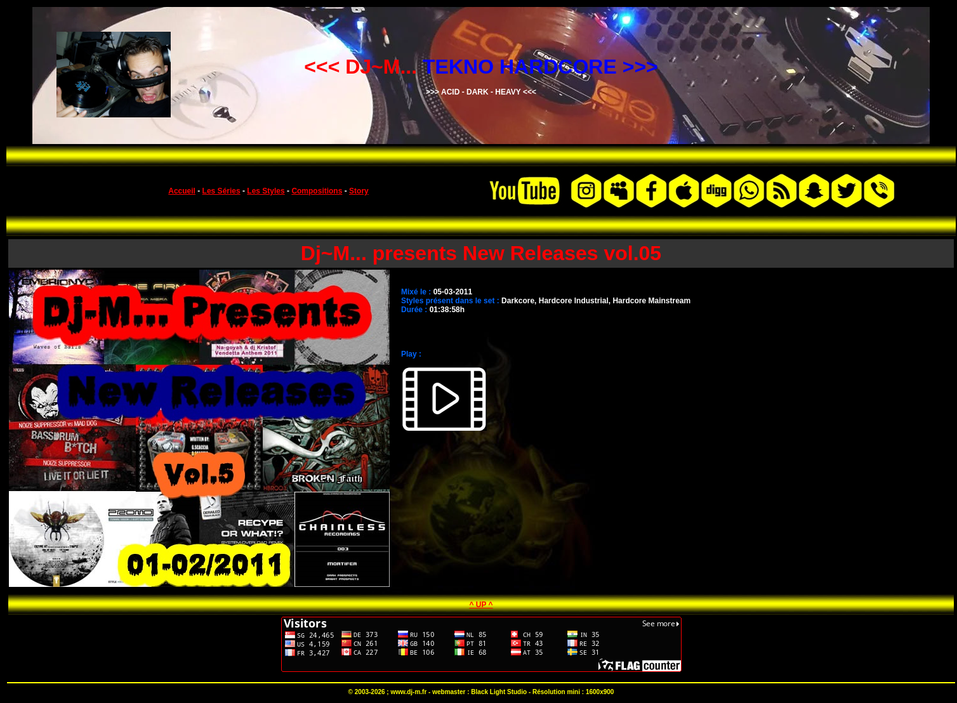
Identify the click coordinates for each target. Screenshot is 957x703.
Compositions (316, 191)
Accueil (181, 191)
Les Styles (265, 191)
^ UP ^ (480, 604)
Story (359, 191)
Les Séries (221, 191)
